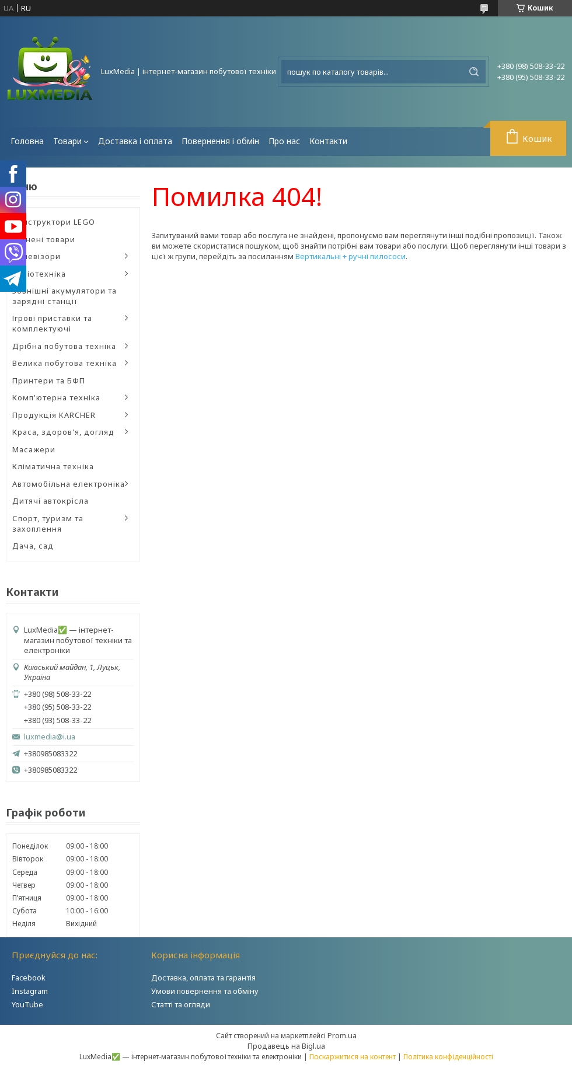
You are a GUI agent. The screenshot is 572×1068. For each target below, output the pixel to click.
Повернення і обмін (220, 140)
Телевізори (36, 256)
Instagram (30, 991)
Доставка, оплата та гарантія (203, 977)
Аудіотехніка (39, 273)
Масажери (33, 449)
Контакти (328, 140)
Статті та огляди (180, 1004)
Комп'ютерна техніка (56, 397)
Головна (27, 140)
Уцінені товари (43, 239)
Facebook (29, 977)
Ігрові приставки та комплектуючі (52, 323)
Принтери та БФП (48, 380)
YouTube (27, 1004)
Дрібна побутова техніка (64, 346)
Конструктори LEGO (53, 222)
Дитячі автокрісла (50, 500)
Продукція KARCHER (54, 415)
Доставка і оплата (135, 140)
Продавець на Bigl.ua (286, 1046)
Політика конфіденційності (448, 1057)
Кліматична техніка (53, 466)
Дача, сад (33, 545)
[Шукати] (474, 71)
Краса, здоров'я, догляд (63, 432)
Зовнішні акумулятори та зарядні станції (64, 295)
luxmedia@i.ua (49, 737)
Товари (67, 140)
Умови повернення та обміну (205, 991)
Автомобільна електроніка (68, 484)
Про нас (284, 140)
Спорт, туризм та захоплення (47, 523)
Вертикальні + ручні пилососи (350, 256)
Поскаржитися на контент (352, 1057)
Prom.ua (342, 1035)
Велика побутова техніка (64, 363)
